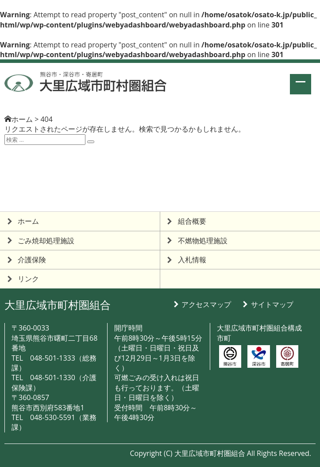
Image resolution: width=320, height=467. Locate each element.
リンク (28, 279)
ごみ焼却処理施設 (46, 240)
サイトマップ (272, 304)
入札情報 (192, 260)
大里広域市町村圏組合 (57, 304)
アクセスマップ (206, 304)
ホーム (22, 119)
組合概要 (192, 221)
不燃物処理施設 (202, 240)
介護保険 (32, 260)
